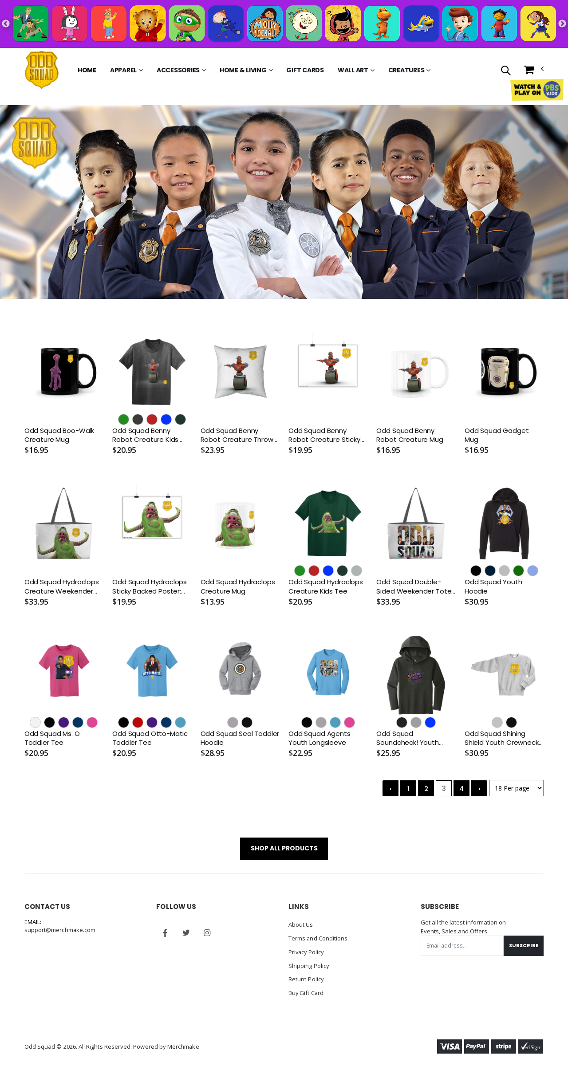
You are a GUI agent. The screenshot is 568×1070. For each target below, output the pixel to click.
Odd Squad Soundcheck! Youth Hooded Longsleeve (408, 738)
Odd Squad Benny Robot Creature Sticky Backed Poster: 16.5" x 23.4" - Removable (324, 435)
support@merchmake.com (60, 930)
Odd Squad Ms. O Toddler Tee (52, 738)
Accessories (178, 70)
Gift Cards (305, 70)
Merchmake (183, 1044)
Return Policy (306, 978)
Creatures (406, 70)
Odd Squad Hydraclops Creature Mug (238, 587)
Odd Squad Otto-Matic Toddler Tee (150, 738)
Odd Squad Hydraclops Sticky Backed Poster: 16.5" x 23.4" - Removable (149, 587)
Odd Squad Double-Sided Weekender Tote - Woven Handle (413, 587)
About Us (300, 924)
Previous (5, 24)
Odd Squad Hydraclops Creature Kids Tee (325, 587)
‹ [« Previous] (390, 788)
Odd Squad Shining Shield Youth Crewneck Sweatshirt (502, 738)
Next (562, 24)
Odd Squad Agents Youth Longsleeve (319, 738)
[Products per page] (516, 788)
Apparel (123, 70)
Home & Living (243, 70)
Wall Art (353, 70)
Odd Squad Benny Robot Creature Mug (409, 435)
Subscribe (523, 945)
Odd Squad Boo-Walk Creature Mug (59, 435)
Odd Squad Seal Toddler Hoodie (240, 738)
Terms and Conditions (318, 938)
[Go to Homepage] (41, 70)
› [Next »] (479, 788)
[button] (505, 71)
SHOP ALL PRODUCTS (284, 848)
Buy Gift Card (306, 991)
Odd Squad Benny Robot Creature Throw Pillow (237, 435)
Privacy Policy (306, 951)
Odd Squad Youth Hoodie (493, 587)
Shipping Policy (308, 964)
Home (87, 70)
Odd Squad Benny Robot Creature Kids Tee (145, 435)
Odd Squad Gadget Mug (497, 435)
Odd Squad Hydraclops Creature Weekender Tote (61, 587)
